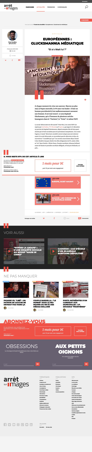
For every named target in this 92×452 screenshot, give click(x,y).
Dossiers (57, 403)
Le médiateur (75, 399)
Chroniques (62, 7)
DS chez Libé (49, 442)
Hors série (42, 442)
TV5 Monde (52, 142)
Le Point (65, 228)
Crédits (73, 430)
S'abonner (85, 20)
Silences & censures (44, 420)
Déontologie (42, 407)
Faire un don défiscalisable (78, 422)
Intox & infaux (43, 401)
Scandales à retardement (45, 399)
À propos (74, 405)
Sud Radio (45, 142)
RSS (72, 432)
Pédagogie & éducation (45, 422)
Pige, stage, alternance (77, 417)
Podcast (73, 434)
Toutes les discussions (76, 415)
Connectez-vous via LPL (11, 187)
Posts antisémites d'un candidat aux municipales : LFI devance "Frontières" (75, 319)
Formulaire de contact (77, 413)
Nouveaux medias (44, 411)
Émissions (51, 7)
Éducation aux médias (77, 403)
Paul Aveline (12, 58)
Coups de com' (74, 228)
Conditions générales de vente (78, 428)
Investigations (43, 403)
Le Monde (38, 228)
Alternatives (42, 409)
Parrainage (74, 401)
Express (61, 142)
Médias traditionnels (44, 418)
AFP (43, 228)
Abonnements (75, 396)
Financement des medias (45, 424)
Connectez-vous (9, 182)
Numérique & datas (44, 405)
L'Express (58, 228)
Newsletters (74, 424)
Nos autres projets (76, 409)
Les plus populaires (60, 407)
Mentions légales (75, 426)
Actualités (41, 7)
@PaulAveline (12, 59)
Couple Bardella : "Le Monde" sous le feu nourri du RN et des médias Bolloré (44, 319)
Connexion (84, 1)
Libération (49, 228)
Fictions (41, 396)
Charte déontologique (77, 411)
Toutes (57, 396)
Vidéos (57, 405)
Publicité (42, 417)
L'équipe (74, 407)
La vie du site (74, 397)
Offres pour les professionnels (78, 420)
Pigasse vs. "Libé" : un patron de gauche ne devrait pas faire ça (15, 318)
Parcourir (30, 7)
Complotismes (43, 415)
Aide (73, 418)
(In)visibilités (42, 413)
